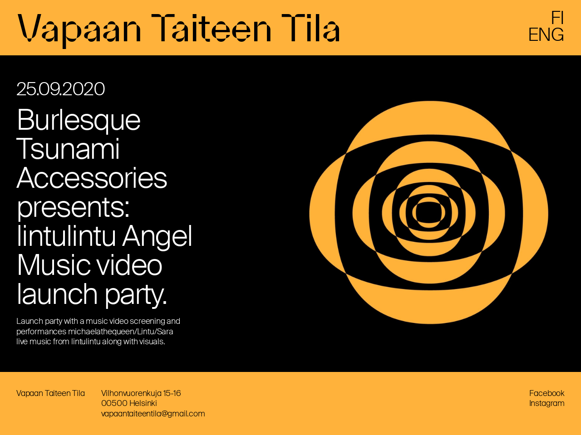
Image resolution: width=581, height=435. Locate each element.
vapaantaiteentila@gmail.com (153, 413)
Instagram (547, 403)
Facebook (547, 393)
